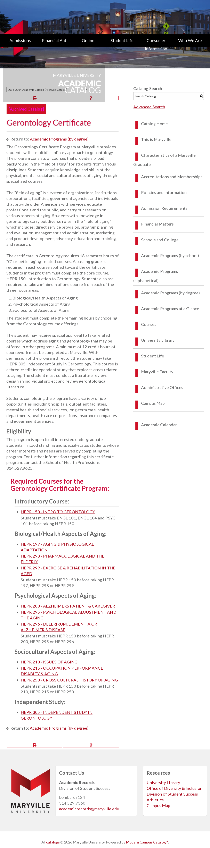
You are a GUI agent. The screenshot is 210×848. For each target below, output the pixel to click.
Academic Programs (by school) (170, 255)
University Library (158, 340)
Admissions (20, 40)
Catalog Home (154, 123)
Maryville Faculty (157, 371)
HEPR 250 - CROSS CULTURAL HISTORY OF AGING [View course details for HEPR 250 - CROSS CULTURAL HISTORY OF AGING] (69, 679)
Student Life (122, 40)
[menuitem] (20, 44)
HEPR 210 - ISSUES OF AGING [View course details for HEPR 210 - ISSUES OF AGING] (49, 661)
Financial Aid (54, 40)
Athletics (155, 799)
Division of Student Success (172, 793)
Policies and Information (164, 192)
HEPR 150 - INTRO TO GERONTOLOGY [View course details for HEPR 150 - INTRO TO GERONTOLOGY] (58, 511)
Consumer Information (156, 44)
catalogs (53, 842)
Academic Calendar (159, 424)
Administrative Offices (162, 387)
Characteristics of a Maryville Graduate (164, 160)
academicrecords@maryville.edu (89, 808)
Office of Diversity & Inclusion (174, 788)
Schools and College (160, 239)
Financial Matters (157, 223)
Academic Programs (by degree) (59, 138)
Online (88, 40)
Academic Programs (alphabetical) (155, 276)
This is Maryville (156, 139)
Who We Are (190, 40)
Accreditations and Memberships (171, 176)
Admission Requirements (164, 208)
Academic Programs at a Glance (170, 308)
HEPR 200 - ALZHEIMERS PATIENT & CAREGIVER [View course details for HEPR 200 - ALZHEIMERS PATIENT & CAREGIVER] (68, 605)
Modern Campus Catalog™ (147, 842)
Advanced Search (149, 106)
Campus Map (153, 403)
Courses (148, 324)
